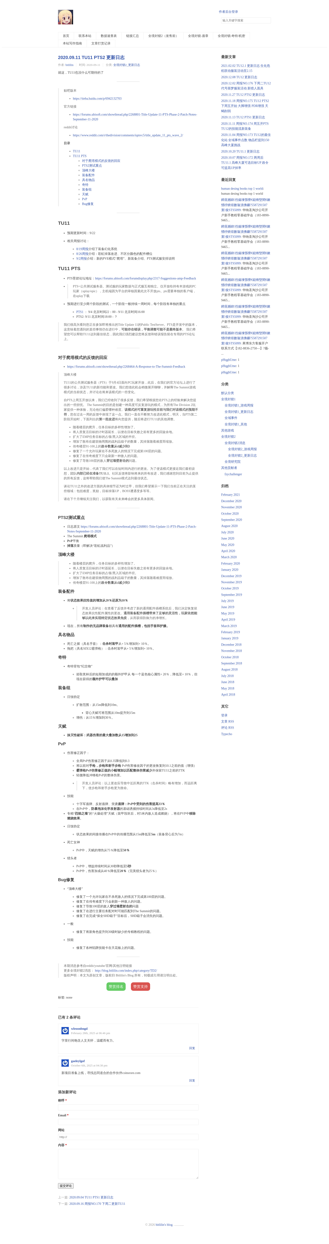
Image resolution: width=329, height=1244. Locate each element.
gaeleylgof (78, 1061)
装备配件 (88, 175)
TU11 (76, 151)
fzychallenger (233, 474)
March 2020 (229, 557)
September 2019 (231, 594)
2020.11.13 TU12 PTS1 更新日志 (243, 117)
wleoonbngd (79, 1028)
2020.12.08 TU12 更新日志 (239, 77)
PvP (84, 199)
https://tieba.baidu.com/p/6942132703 (97, 98)
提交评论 (66, 1191)
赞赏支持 (140, 986)
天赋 (85, 194)
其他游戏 (227, 430)
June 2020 (227, 538)
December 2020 (231, 501)
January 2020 (229, 569)
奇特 (85, 184)
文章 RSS (227, 721)
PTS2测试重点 (92, 165)
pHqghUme (228, 359)
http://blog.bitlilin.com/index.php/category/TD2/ (126, 970)
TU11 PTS (80, 156)
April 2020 (228, 551)
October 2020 (230, 513)
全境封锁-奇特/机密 (231, 36)
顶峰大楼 (88, 170)
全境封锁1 (228, 399)
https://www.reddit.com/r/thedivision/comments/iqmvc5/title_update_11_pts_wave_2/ (128, 135)
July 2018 (227, 676)
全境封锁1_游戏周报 (239, 405)
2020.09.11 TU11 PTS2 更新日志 (91, 57)
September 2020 (231, 519)
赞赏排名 (116, 986)
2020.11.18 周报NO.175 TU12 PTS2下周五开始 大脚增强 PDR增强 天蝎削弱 (245, 106)
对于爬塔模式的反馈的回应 (101, 161)
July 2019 (227, 601)
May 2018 (227, 688)
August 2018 (229, 669)
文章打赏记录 (101, 43)
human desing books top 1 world (242, 188)
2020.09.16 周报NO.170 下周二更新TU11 (97, 1209)
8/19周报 (82, 249)
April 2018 (228, 694)
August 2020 (229, 526)
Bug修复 (88, 204)
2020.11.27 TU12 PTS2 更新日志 (243, 94)
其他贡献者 (229, 468)
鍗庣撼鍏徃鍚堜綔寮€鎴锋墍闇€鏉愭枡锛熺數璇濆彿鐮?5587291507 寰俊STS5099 (245, 205)
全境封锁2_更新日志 (126, 65)
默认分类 (227, 393)
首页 (66, 36)
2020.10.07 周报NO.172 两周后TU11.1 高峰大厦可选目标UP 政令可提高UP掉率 (244, 163)
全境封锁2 (228, 436)
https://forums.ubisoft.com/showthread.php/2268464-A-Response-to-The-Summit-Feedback (126, 366)
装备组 (87, 189)
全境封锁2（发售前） (163, 36)
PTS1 (79, 312)
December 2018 (231, 644)
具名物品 (88, 180)
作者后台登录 (228, 11)
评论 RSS (227, 727)
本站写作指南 (72, 43)
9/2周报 (81, 258)
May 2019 (227, 613)
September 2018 (231, 663)
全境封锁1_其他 (236, 424)
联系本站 (85, 36)
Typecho (226, 734)
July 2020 (227, 532)
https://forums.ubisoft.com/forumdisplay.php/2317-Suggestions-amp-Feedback (145, 278)
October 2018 (230, 657)
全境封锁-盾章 (198, 36)
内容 (61, 1145)
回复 (192, 1048)
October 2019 (230, 588)
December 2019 (231, 576)
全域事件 (231, 418)
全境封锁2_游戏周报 (242, 449)
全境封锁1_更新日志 (239, 411)
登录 (224, 715)
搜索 (267, 20)
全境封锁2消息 (235, 443)
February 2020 (230, 563)
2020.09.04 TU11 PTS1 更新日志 (91, 1203)
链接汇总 (132, 36)
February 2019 (230, 632)
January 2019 (229, 638)
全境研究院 (233, 461)
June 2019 (227, 607)
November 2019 (231, 582)
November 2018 (231, 651)
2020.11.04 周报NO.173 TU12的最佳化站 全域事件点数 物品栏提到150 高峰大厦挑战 (246, 140)
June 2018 (227, 682)
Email (62, 1115)
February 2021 (230, 494)
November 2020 (231, 507)
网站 (61, 1130)
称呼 (61, 1100)
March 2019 (229, 626)
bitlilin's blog (164, 1230)
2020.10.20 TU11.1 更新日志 (240, 151)
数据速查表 (109, 36)
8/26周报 (82, 254)
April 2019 (228, 619)
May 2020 (227, 545)
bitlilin (70, 65)
